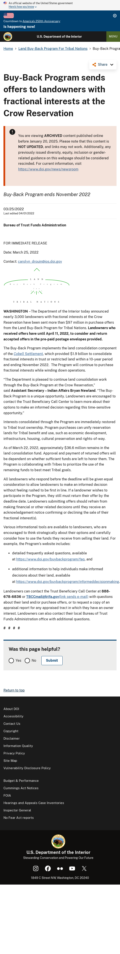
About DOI (11, 709)
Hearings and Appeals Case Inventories (33, 803)
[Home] (7, 36)
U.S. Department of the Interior (59, 36)
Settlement (28, 354)
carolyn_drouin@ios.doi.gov (40, 261)
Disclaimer (11, 738)
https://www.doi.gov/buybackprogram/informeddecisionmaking (67, 582)
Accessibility (13, 716)
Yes (18, 660)
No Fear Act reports (18, 817)
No (34, 660)
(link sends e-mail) (57, 597)
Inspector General (17, 810)
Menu (113, 36)
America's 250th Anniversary (41, 21)
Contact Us (11, 723)
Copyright (10, 731)
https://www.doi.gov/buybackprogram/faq (50, 559)
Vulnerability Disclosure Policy (27, 768)
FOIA (7, 795)
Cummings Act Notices (21, 788)
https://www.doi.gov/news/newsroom (48, 169)
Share (102, 64)
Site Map (10, 760)
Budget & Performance (21, 780)
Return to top (14, 690)
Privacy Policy (14, 753)
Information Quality (18, 746)
